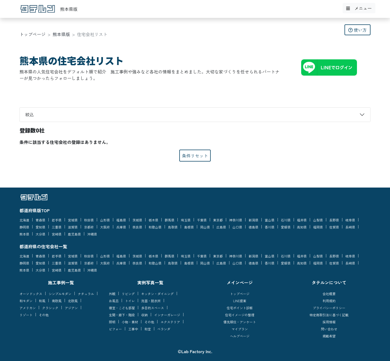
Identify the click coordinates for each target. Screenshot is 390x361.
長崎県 (350, 227)
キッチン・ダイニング (157, 293)
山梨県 (318, 220)
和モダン (26, 300)
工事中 (133, 329)
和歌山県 (155, 227)
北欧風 (73, 300)
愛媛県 (286, 227)
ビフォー (115, 329)
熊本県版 (61, 34)
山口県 (237, 227)
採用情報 (329, 322)
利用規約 (329, 300)
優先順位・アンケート (239, 322)
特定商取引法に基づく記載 (329, 314)
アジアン (71, 307)
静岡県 (24, 227)
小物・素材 (130, 322)
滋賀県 (73, 227)
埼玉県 (186, 220)
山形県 (105, 220)
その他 (44, 314)
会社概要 (329, 293)
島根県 (189, 227)
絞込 (29, 114)
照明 (112, 322)
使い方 (357, 30)
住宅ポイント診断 (240, 307)
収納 (144, 314)
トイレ (130, 300)
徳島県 (253, 227)
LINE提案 (239, 300)
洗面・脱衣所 (151, 300)
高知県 (302, 227)
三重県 (56, 227)
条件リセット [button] (195, 155)
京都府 (89, 227)
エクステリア (170, 322)
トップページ (33, 34)
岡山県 (205, 227)
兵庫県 (121, 227)
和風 (42, 300)
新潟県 (253, 220)
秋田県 (89, 220)
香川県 (269, 227)
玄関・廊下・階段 (122, 314)
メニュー (359, 8)
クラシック (50, 307)
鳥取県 (173, 227)
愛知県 (41, 227)
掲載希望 (329, 336)
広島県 (221, 227)
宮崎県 (56, 234)
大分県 (41, 234)
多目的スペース (152, 307)
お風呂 (114, 300)
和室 (147, 329)
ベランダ (163, 329)
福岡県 (318, 227)
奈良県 (137, 227)
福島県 (121, 220)
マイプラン (240, 329)
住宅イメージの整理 (239, 314)
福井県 (302, 220)
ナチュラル (86, 293)
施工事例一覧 (61, 282)
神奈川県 (235, 220)
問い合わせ (329, 329)
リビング (128, 293)
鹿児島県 (74, 234)
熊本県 (24, 234)
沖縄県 (92, 234)
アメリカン (28, 307)
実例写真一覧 (150, 282)
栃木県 (153, 220)
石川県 (286, 220)
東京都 (218, 220)
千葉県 (202, 220)
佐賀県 (334, 227)
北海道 (24, 220)
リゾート (26, 314)
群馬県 (169, 220)
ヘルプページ (239, 336)
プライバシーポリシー (329, 307)
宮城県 (73, 220)
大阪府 (105, 227)
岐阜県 (350, 220)
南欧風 (56, 300)
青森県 (41, 220)
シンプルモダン (60, 293)
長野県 (334, 220)
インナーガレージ (167, 314)
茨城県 (137, 220)
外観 (112, 293)
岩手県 (56, 220)
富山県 (269, 220)
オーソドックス (31, 293)
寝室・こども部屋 (122, 307)
